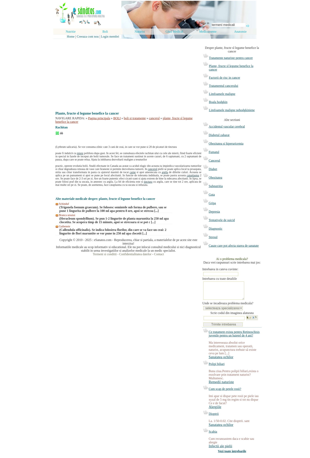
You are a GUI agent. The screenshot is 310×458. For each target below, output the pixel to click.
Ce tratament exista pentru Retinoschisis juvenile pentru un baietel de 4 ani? (234, 337)
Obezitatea (215, 177)
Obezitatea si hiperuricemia (226, 143)
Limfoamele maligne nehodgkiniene (232, 110)
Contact (159, 254)
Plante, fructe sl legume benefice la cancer (231, 67)
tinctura (148, 181)
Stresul (213, 237)
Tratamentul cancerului (223, 85)
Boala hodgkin (218, 102)
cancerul (154, 118)
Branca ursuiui (67, 215)
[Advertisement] (125, 71)
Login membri (110, 36)
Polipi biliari (216, 368)
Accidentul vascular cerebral (227, 126)
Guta (212, 194)
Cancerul (214, 160)
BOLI (117, 118)
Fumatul (214, 152)
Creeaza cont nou (88, 36)
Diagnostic (215, 228)
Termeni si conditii (105, 254)
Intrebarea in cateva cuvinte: (220, 269)
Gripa (212, 203)
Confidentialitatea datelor (135, 254)
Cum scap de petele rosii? (225, 392)
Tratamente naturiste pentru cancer (231, 58)
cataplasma (193, 175)
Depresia (214, 211)
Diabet (213, 169)
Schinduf (64, 203)
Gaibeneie (64, 226)
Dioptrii (214, 417)
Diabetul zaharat (219, 135)
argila (165, 172)
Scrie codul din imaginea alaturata (232, 317)
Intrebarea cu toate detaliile (219, 278)
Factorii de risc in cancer (224, 77)
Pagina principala (99, 118)
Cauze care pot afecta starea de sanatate (234, 245)
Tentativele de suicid (222, 220)
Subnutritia (216, 186)
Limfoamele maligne (222, 94)
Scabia (213, 435)
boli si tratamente (135, 118)
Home (71, 36)
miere (80, 153)
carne (133, 172)
